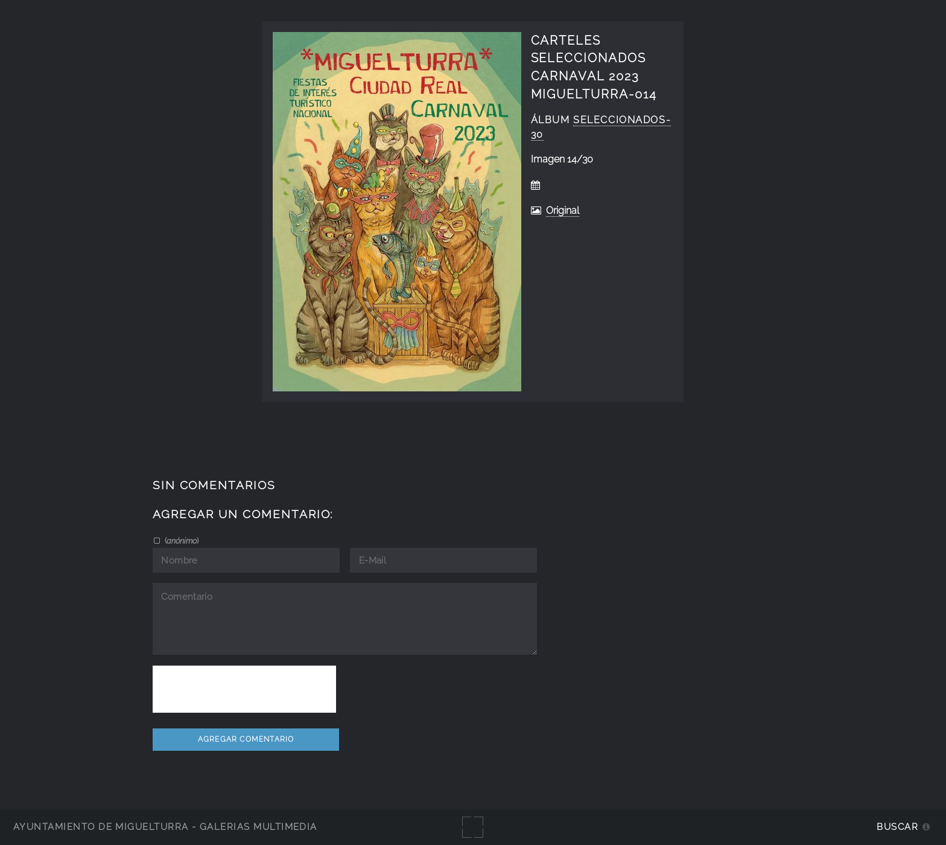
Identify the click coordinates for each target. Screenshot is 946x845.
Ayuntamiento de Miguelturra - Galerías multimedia (165, 826)
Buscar (897, 826)
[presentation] (244, 689)
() (180, 540)
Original (562, 210)
